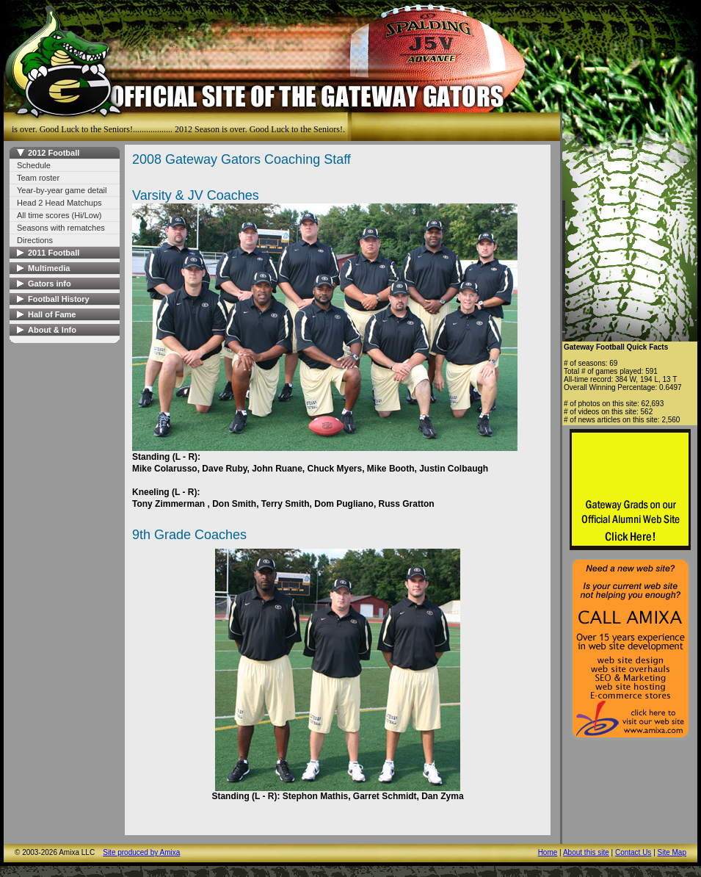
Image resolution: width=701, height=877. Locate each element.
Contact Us (633, 852)
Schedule (34, 165)
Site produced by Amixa (141, 852)
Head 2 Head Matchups (59, 202)
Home (548, 852)
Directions (35, 240)
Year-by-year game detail (62, 190)
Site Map (672, 852)
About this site (586, 852)
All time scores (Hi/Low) (59, 215)
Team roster (38, 177)
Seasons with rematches (61, 227)
